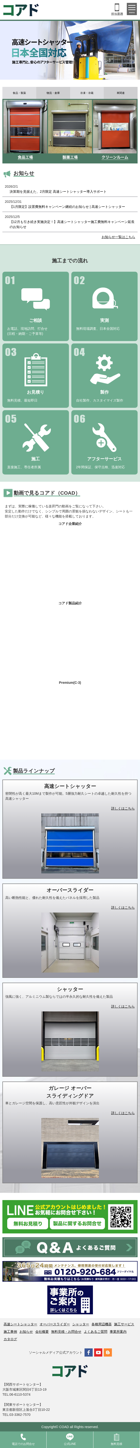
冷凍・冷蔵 (86, 92)
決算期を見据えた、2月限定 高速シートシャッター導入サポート (58, 191)
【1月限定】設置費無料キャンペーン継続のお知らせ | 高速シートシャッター (67, 207)
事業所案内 (118, 1332)
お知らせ (26, 1332)
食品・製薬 (19, 92)
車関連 (121, 92)
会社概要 (42, 1332)
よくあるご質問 (95, 1332)
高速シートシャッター (20, 1324)
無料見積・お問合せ (66, 1332)
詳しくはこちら (123, 808)
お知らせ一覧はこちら (118, 237)
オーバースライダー (55, 1324)
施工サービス (124, 1324)
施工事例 (10, 1332)
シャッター (80, 1324)
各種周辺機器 (101, 1324)
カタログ (10, 1339)
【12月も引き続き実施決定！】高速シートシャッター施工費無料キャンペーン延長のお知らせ (72, 224)
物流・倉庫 (53, 92)
